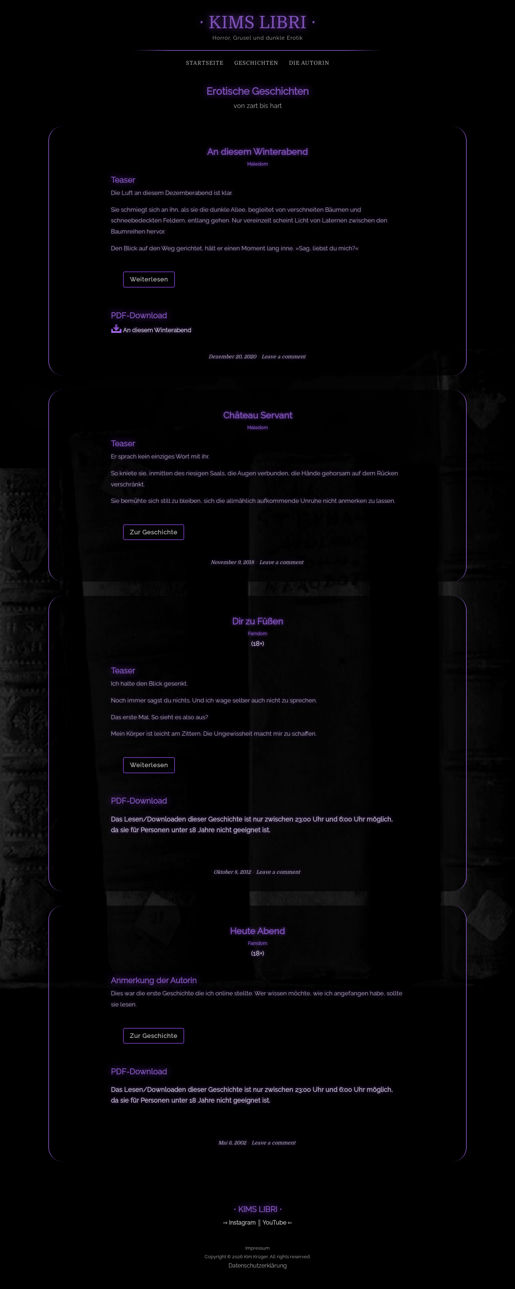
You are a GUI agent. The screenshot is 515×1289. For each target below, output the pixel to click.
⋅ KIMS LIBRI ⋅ (257, 23)
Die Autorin (309, 63)
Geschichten (256, 63)
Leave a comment (283, 356)
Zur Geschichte (153, 532)
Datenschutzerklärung (258, 1265)
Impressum (257, 1248)
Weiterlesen (149, 279)
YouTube (274, 1222)
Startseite (205, 63)
